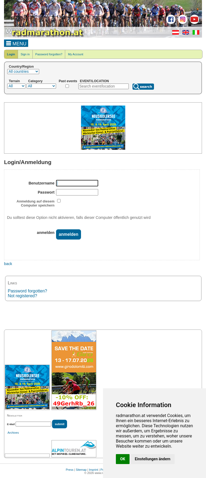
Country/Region (21, 66)
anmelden (46, 232)
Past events (68, 81)
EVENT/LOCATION (94, 81)
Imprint (93, 469)
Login (11, 54)
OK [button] (122, 459)
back (8, 264)
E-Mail (11, 424)
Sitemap (81, 469)
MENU (16, 42)
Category (35, 81)
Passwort (46, 192)
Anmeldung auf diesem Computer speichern (35, 203)
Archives (13, 432)
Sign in (25, 54)
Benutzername (41, 183)
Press (69, 469)
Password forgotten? (48, 54)
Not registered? (22, 296)
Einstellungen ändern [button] (153, 459)
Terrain (14, 81)
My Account (75, 54)
